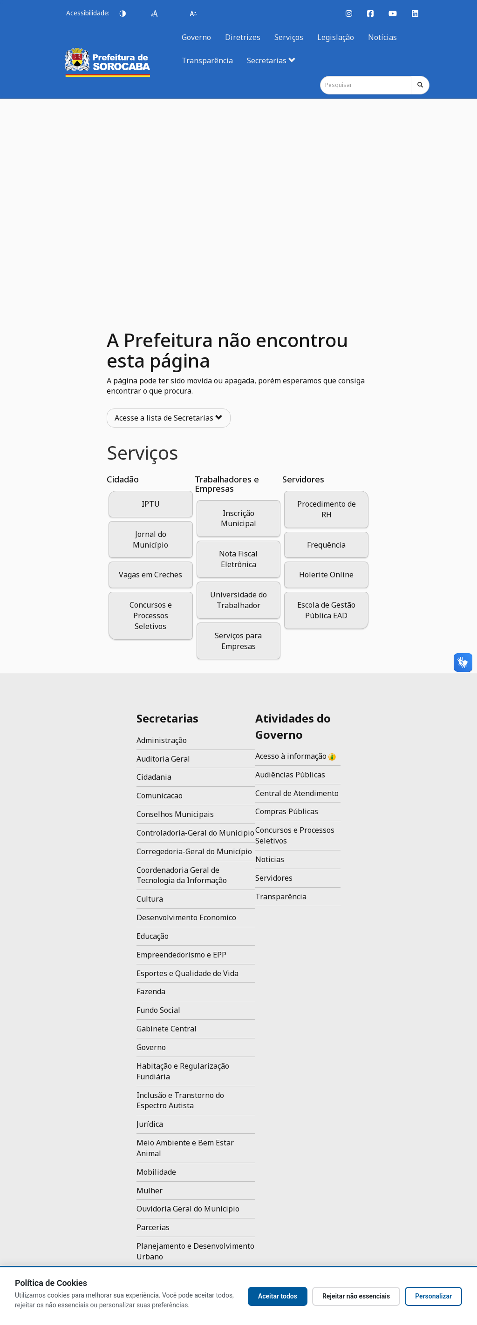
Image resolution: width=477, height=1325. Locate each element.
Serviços (288, 37)
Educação (152, 936)
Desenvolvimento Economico (186, 917)
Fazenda (150, 991)
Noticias (269, 859)
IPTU (151, 504)
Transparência (207, 60)
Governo (196, 37)
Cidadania (153, 777)
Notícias (382, 37)
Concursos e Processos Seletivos (150, 615)
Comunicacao (159, 795)
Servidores (274, 878)
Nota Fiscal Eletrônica (238, 559)
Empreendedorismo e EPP (181, 955)
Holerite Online (326, 574)
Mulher (149, 1190)
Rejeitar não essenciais (356, 1296)
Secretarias (271, 60)
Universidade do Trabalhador (238, 599)
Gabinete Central (166, 1029)
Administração (161, 740)
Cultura (149, 899)
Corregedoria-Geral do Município (194, 851)
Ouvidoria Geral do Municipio (187, 1209)
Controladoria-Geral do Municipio (195, 833)
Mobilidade (156, 1172)
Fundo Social (158, 1010)
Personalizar (433, 1296)
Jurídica (149, 1124)
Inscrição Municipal (238, 518)
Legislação (335, 37)
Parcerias (153, 1227)
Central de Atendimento (297, 793)
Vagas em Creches (150, 574)
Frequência (326, 545)
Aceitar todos (277, 1296)
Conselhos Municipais (175, 814)
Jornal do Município (150, 539)
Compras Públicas (286, 811)
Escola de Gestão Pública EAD (326, 610)
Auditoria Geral (163, 759)
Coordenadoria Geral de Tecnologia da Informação (181, 875)
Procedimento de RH (326, 509)
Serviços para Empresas (238, 640)
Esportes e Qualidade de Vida (187, 973)
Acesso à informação (295, 756)
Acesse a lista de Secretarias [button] (169, 418)
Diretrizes (242, 37)
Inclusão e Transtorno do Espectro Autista (180, 1100)
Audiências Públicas (290, 775)
